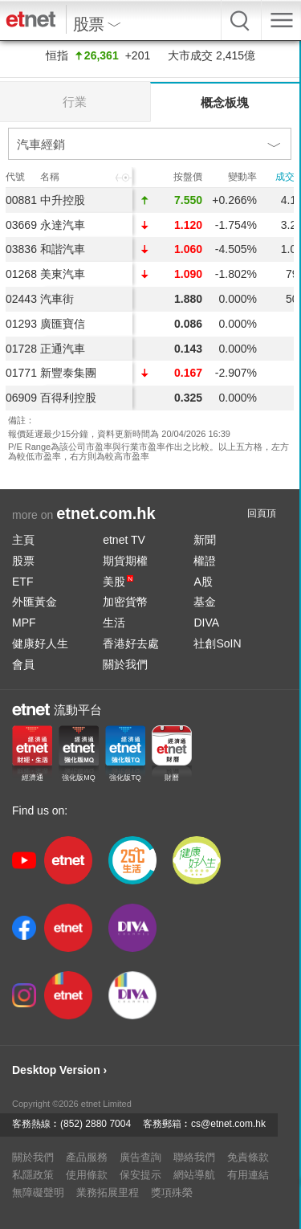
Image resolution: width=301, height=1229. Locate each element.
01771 (21, 372)
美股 (118, 581)
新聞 (204, 539)
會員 (23, 664)
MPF (24, 622)
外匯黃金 (34, 601)
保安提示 (140, 1175)
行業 (75, 101)
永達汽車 (62, 224)
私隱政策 (33, 1175)
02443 (21, 298)
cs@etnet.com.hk (228, 1123)
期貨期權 (125, 560)
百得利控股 (68, 397)
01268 (21, 273)
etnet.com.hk (105, 513)
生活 (114, 622)
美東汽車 (62, 273)
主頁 (23, 539)
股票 (23, 560)
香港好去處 (131, 643)
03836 (21, 249)
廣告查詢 (140, 1157)
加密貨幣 (125, 601)
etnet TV (124, 539)
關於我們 (125, 664)
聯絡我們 (194, 1157)
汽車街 (57, 298)
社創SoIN (217, 643)
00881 (21, 200)
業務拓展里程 (107, 1192)
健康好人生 (40, 643)
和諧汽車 (62, 249)
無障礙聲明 (38, 1192)
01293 (21, 323)
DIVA (206, 622)
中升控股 (62, 200)
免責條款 (248, 1157)
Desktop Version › (59, 1070)
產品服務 (87, 1157)
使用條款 (87, 1175)
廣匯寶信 (62, 323)
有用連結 (248, 1175)
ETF (22, 581)
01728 (21, 348)
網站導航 (194, 1175)
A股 (202, 581)
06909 (21, 397)
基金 (204, 601)
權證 (204, 560)
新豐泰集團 (68, 372)
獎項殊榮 (172, 1192)
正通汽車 (62, 348)
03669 (21, 224)
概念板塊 (225, 102)
